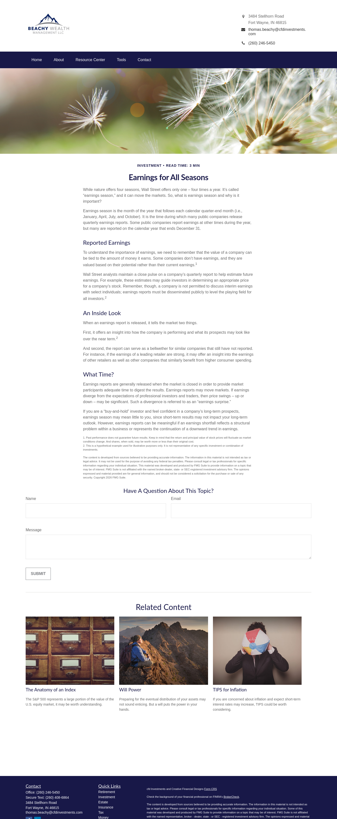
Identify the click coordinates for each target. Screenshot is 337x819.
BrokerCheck (231, 796)
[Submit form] (38, 574)
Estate (103, 802)
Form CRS (210, 788)
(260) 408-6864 (57, 797)
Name (31, 499)
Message (34, 530)
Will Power (130, 689)
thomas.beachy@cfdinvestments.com (54, 812)
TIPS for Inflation (230, 689)
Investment (106, 797)
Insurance (105, 807)
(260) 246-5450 (48, 792)
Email (176, 499)
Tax (101, 812)
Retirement (106, 792)
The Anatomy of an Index (51, 689)
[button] (37, 60)
